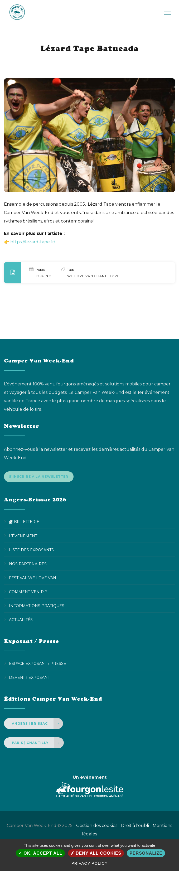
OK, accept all (40, 853)
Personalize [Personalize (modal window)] (145, 853)
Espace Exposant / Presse (37, 664)
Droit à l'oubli (135, 826)
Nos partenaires (28, 565)
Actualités (21, 620)
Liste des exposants (31, 551)
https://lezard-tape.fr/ (32, 241)
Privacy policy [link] (89, 863)
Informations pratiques (36, 606)
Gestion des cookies (96, 826)
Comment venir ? (28, 593)
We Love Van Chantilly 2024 (95, 276)
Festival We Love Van (32, 579)
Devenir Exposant (29, 678)
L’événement (23, 537)
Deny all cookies (96, 853)
